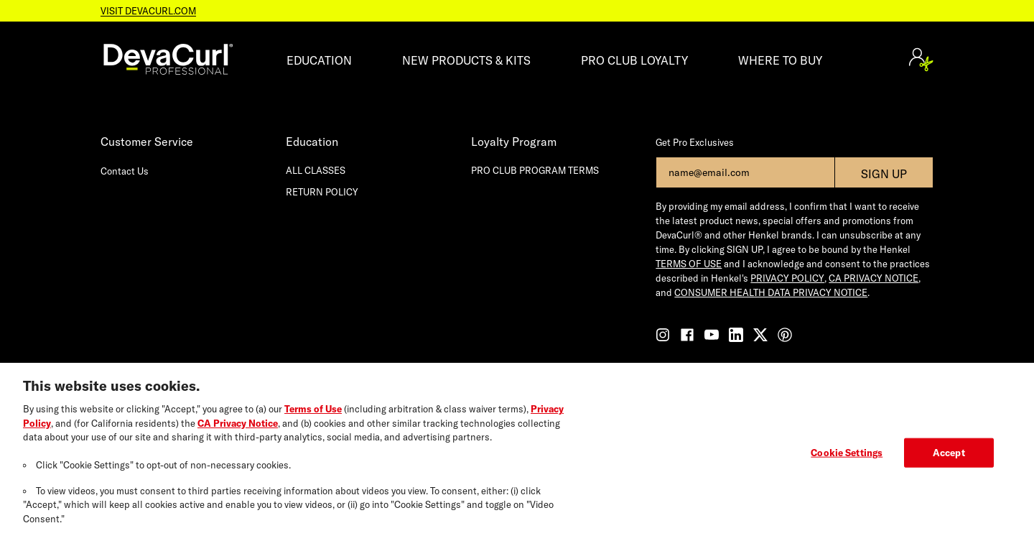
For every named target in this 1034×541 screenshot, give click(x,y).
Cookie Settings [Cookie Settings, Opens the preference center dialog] (846, 460)
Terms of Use (313, 416)
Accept (949, 460)
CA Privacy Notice (237, 430)
